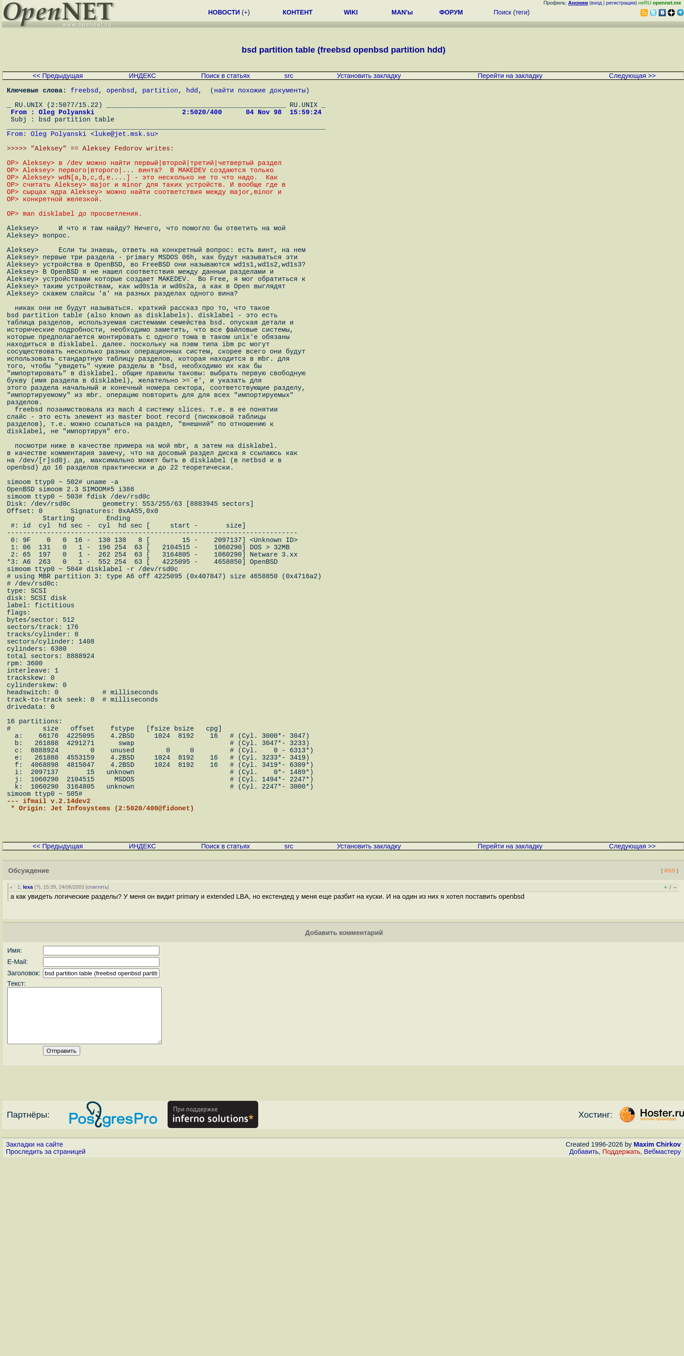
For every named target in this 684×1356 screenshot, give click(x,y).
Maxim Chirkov (657, 1340)
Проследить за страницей (46, 1347)
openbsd (120, 91)
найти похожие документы (259, 91)
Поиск (502, 12)
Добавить (584, 1347)
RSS (669, 1055)
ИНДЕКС (142, 75)
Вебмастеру (662, 1347)
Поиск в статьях (225, 75)
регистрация (621, 2)
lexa (28, 1072)
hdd (192, 91)
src (289, 75)
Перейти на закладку (510, 75)
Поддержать (621, 1347)
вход (596, 2)
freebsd (85, 91)
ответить (97, 1072)
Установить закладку (369, 75)
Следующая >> (632, 75)
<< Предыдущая (58, 75)
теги (521, 12)
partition (160, 91)
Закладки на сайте (34, 1340)
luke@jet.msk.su (124, 145)
